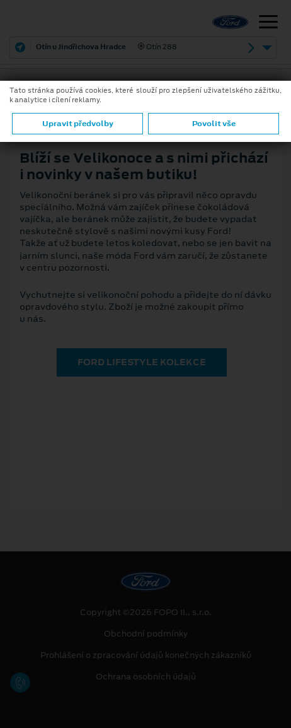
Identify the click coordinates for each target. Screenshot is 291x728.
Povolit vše (214, 124)
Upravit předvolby (77, 124)
